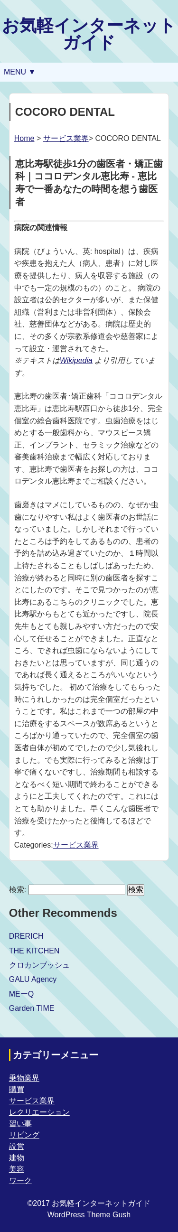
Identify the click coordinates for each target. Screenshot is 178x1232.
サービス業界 (66, 138)
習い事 (20, 1124)
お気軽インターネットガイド (89, 34)
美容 (16, 1169)
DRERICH (26, 936)
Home (24, 138)
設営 (16, 1146)
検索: (17, 890)
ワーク (20, 1180)
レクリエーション (39, 1112)
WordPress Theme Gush (89, 1215)
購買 (16, 1089)
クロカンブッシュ (39, 965)
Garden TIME (32, 1008)
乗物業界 (24, 1078)
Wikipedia (76, 360)
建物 (16, 1158)
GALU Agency (33, 979)
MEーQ (21, 994)
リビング (24, 1135)
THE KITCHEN (34, 951)
